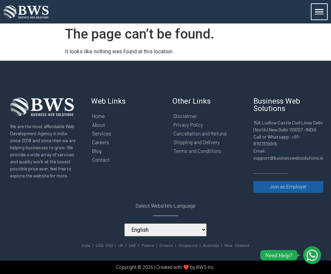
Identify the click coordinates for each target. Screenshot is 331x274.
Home (98, 116)
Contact (101, 160)
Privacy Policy (188, 125)
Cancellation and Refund (199, 133)
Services (101, 133)
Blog (96, 151)
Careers (100, 142)
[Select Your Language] (165, 229)
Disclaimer (185, 116)
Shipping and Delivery (196, 142)
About (98, 125)
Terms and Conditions (197, 151)
